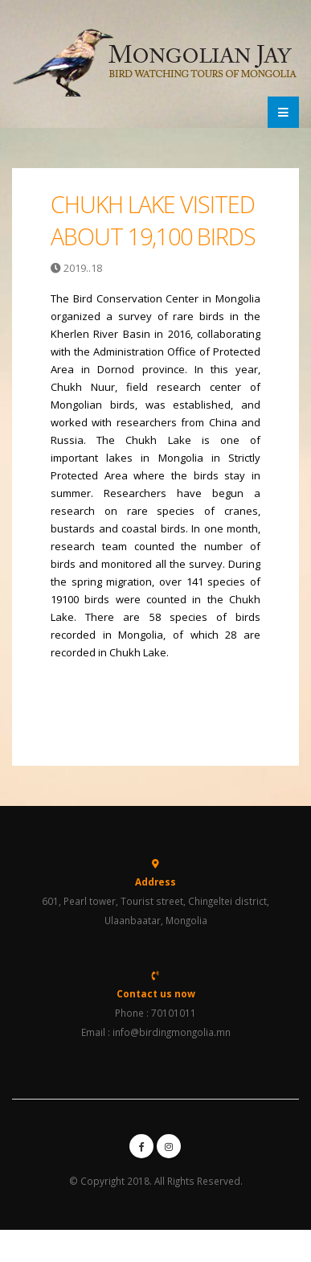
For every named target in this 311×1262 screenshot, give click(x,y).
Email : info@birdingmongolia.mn (156, 1032)
